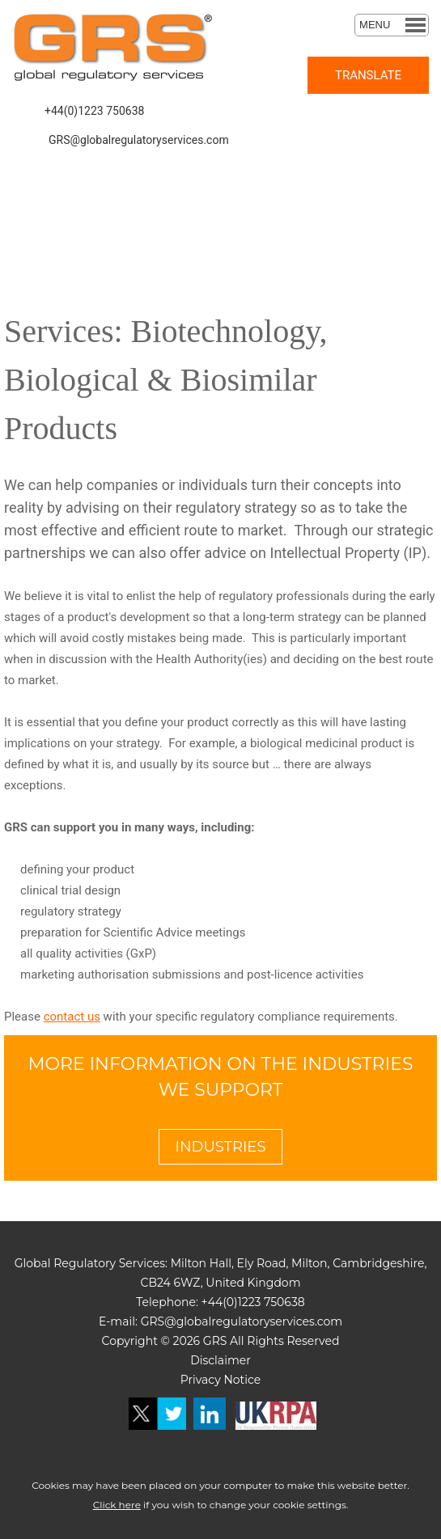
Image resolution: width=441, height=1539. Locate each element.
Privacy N (206, 1379)
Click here (117, 1505)
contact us (72, 1016)
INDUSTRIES (221, 1147)
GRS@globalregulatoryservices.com (139, 139)
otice (247, 1379)
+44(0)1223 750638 (94, 110)
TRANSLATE (368, 75)
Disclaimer (220, 1360)
